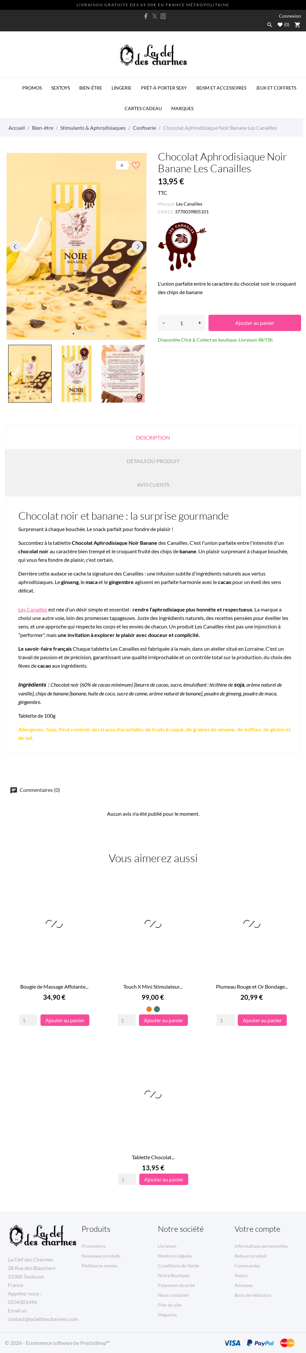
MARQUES (182, 108)
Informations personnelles (261, 1246)
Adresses (244, 1285)
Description (153, 437)
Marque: (166, 204)
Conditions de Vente (178, 1265)
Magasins (167, 1314)
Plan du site (169, 1305)
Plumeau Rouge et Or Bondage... (252, 986)
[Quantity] (28, 1020)
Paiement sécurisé (176, 1285)
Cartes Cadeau (143, 108)
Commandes (247, 1265)
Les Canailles (189, 204)
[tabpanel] (76, 246)
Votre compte (257, 1229)
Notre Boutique (174, 1275)
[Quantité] (181, 323)
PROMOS (32, 88)
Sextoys (60, 88)
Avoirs (241, 1275)
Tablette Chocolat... (153, 1157)
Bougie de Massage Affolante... (54, 986)
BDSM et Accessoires (221, 88)
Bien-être (90, 88)
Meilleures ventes (99, 1265)
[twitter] (154, 16)
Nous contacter (173, 1295)
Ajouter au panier (254, 323)
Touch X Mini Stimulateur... (152, 986)
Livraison (167, 1246)
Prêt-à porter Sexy (164, 88)
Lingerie (121, 88)
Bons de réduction (253, 1295)
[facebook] (146, 16)
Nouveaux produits (101, 1256)
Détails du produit (153, 461)
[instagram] (163, 16)
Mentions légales (175, 1256)
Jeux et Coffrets (276, 88)
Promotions (94, 1246)
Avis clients (153, 484)
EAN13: (166, 211)
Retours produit (251, 1256)
